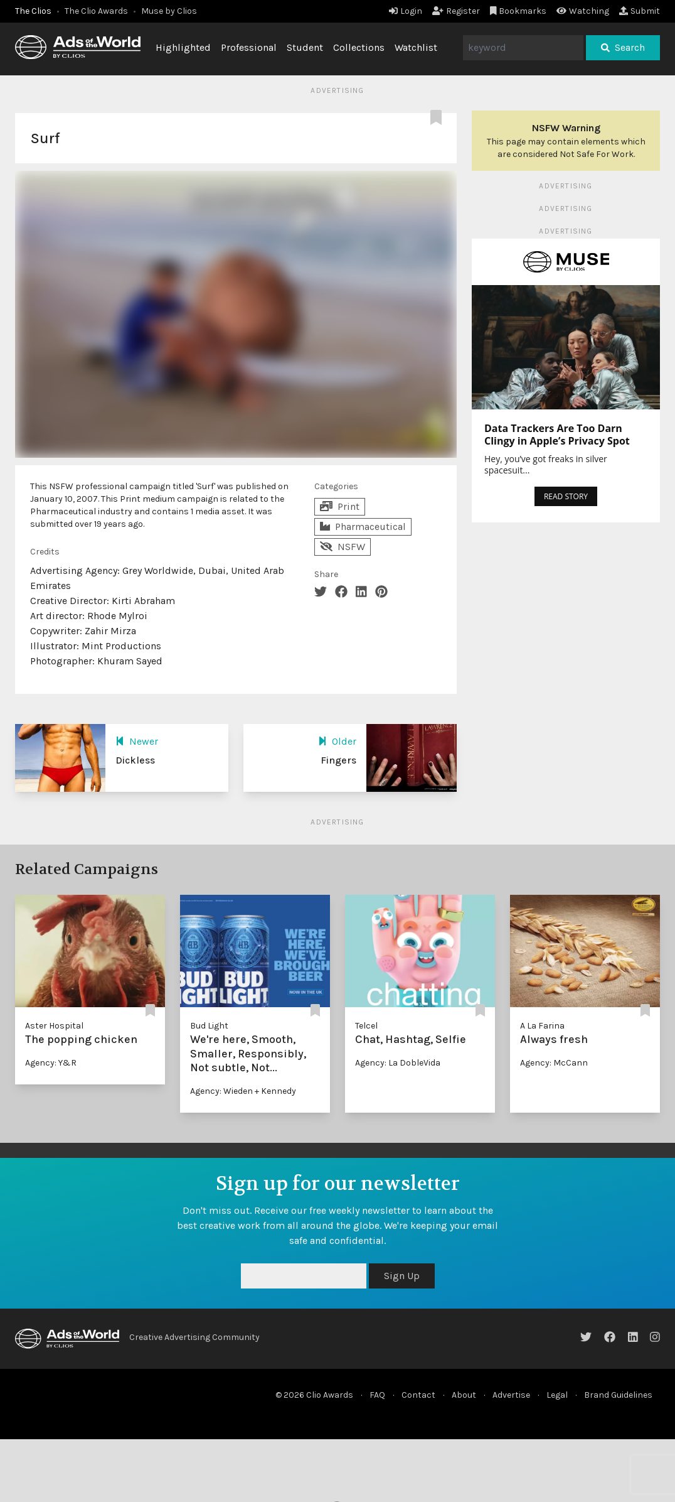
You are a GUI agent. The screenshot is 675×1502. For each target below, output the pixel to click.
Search (623, 47)
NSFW (342, 547)
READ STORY (566, 496)
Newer (136, 741)
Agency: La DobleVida (397, 1062)
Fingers (338, 760)
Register (456, 11)
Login (405, 11)
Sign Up (402, 1276)
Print (339, 506)
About (464, 1395)
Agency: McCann (554, 1062)
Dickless (135, 760)
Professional (249, 47)
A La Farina (542, 1025)
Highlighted (183, 47)
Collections (359, 47)
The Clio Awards (96, 11)
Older (337, 741)
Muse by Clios (169, 11)
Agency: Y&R (51, 1062)
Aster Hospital (54, 1025)
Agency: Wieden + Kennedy (243, 1091)
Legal (557, 1395)
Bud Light (209, 1025)
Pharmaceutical (363, 526)
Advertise (511, 1395)
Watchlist (416, 47)
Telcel (366, 1025)
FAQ (377, 1395)
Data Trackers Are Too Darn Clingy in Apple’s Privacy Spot (557, 434)
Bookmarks (518, 11)
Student (305, 47)
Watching (582, 11)
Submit (639, 11)
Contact (418, 1395)
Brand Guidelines (618, 1395)
